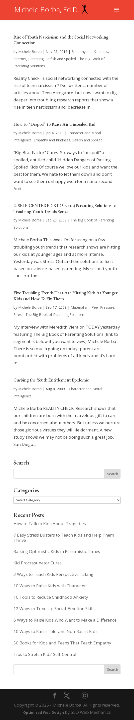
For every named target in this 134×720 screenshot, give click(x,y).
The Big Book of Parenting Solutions (55, 314)
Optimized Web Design (43, 712)
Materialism (80, 307)
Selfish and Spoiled (61, 58)
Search (112, 669)
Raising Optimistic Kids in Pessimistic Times (56, 551)
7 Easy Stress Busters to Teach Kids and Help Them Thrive (63, 537)
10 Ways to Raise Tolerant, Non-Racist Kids (55, 631)
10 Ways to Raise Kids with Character (49, 586)
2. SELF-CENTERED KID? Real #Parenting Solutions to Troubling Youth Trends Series (64, 208)
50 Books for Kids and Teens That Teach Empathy (62, 643)
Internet (19, 58)
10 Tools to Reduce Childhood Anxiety (50, 597)
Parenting (36, 58)
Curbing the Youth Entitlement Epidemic (51, 380)
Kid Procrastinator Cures (37, 563)
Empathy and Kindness (89, 51)
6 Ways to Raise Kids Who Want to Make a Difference (65, 620)
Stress (18, 314)
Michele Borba (30, 51)
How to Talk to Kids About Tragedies (49, 523)
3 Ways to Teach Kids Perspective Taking (53, 574)
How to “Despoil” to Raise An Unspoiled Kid (54, 124)
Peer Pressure (103, 307)
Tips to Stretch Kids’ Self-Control (44, 654)
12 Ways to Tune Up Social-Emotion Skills (54, 608)
